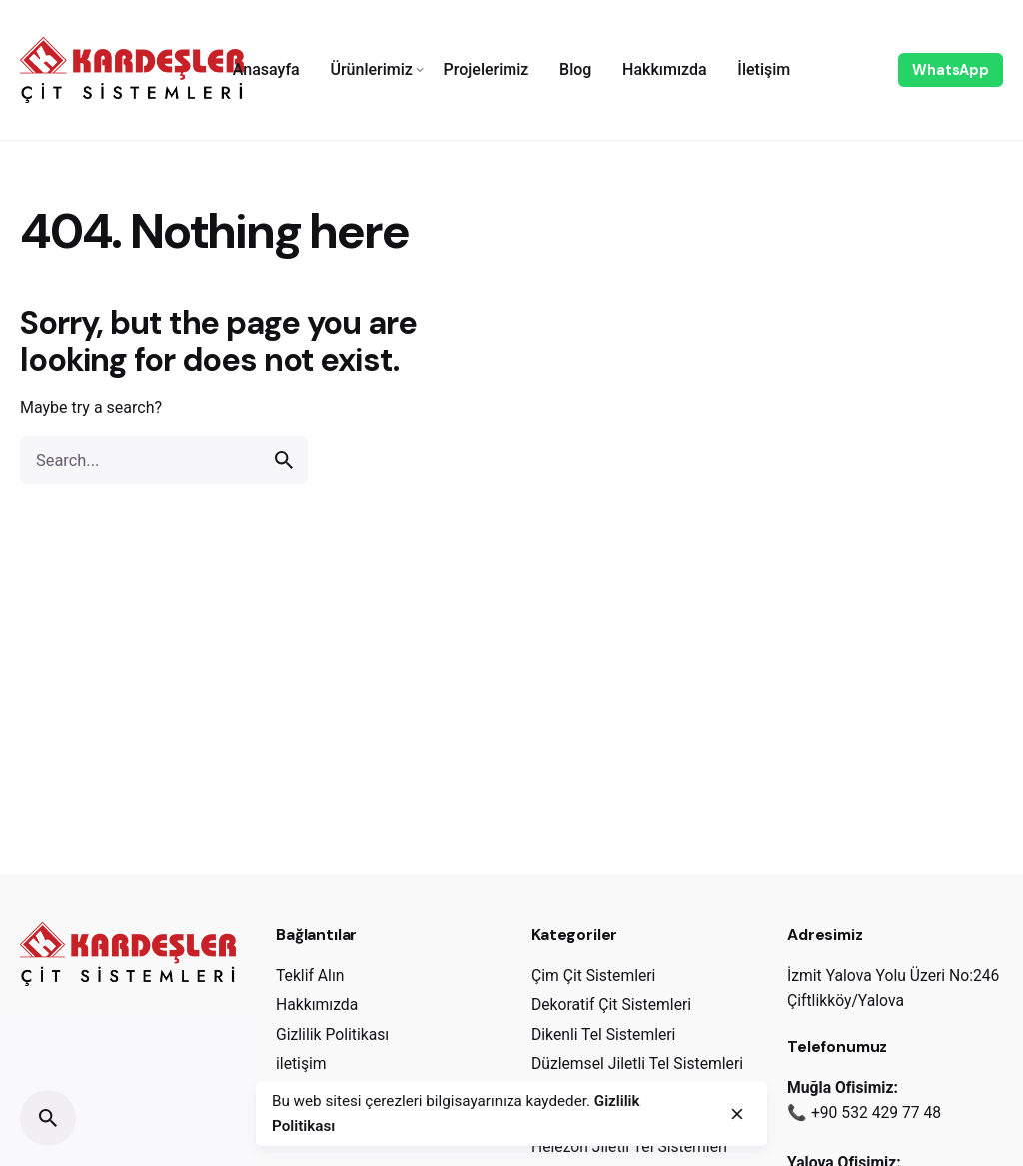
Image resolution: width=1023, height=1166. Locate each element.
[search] (284, 460)
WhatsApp (950, 70)
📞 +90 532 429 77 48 (864, 1112)
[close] (737, 1114)
